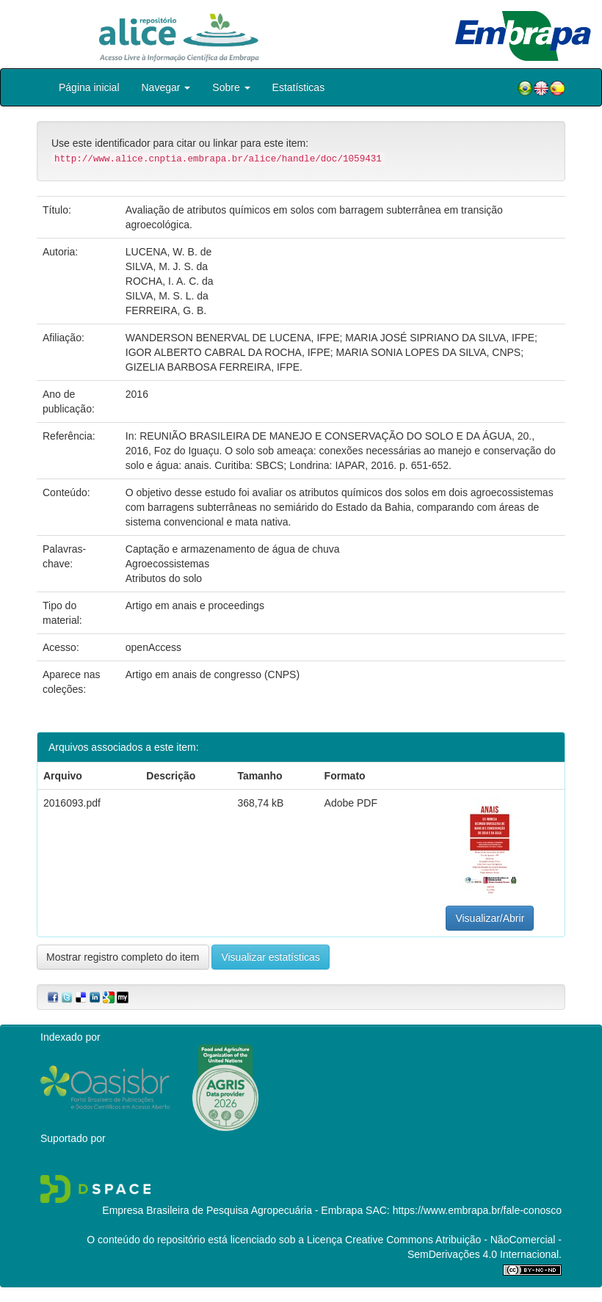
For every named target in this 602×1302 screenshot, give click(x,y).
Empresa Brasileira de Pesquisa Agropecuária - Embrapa (232, 1210)
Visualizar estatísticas (270, 957)
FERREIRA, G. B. (166, 310)
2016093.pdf (72, 803)
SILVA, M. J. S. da (167, 266)
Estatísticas (298, 87)
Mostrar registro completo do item (123, 957)
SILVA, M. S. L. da (167, 296)
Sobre (231, 87)
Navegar (166, 87)
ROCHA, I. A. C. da (170, 281)
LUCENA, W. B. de (168, 252)
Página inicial (89, 87)
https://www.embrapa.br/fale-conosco (477, 1210)
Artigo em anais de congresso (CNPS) (213, 674)
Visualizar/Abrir (489, 918)
